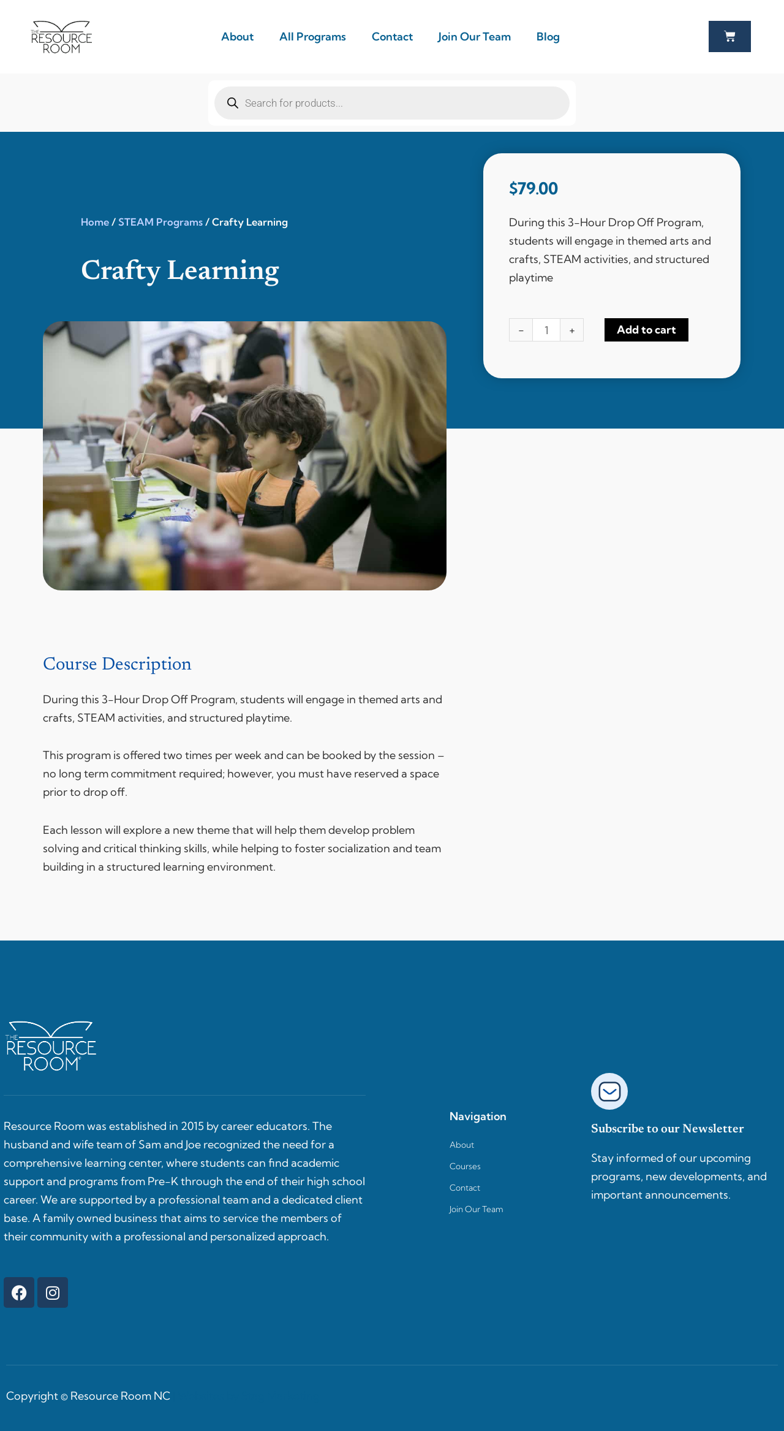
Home (95, 222)
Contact (392, 36)
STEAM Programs (160, 222)
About (237, 36)
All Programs (312, 36)
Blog (548, 36)
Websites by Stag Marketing (249, 1396)
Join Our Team (475, 36)
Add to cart (647, 329)
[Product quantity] (546, 330)
